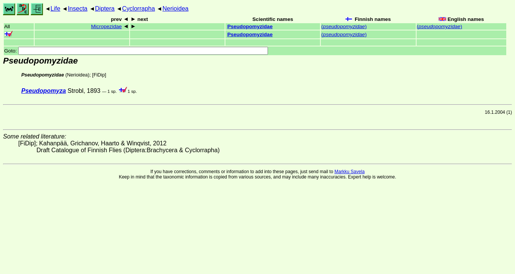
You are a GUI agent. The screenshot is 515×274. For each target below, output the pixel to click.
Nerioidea (175, 8)
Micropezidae (106, 26)
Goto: (136, 51)
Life (55, 8)
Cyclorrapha (138, 8)
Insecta (77, 8)
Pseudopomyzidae (250, 26)
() (343, 26)
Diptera (105, 8)
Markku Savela (349, 171)
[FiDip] (99, 75)
